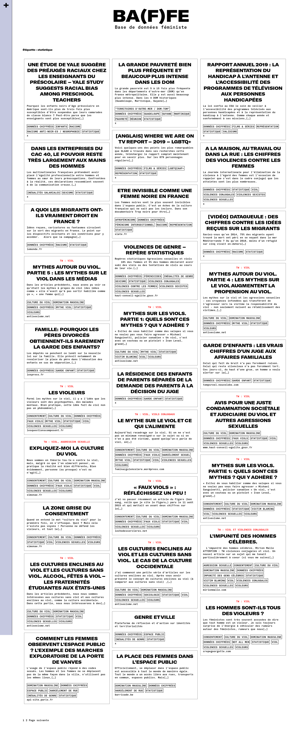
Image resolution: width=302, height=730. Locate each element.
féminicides (152, 276)
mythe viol (64, 307)
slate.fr (121, 233)
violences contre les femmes (136, 286)
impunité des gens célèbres (224, 575)
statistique (90, 131)
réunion (135, 118)
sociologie (152, 594)
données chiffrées (40, 126)
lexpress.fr (35, 374)
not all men (240, 641)
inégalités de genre (178, 276)
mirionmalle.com (214, 589)
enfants (61, 126)
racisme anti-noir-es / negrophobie (53, 131)
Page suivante (39, 720)
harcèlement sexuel (176, 454)
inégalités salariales (43, 192)
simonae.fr (34, 494)
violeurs (33, 312)
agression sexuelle (217, 565)
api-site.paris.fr (40, 699)
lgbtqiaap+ (176, 168)
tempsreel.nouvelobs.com (220, 384)
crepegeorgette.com (217, 651)
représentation (267, 126)
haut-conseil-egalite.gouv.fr (136, 295)
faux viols (35, 421)
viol (255, 189)
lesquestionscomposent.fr (45, 430)
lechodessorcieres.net (131, 530)
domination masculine (68, 302)
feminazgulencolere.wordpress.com (139, 469)
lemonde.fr (34, 249)
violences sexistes (251, 194)
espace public (154, 634)
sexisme (67, 192)
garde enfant (65, 370)
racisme (75, 126)
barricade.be (124, 694)
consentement (36, 415)
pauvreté (121, 118)
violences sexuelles (218, 199)
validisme (230, 131)
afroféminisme (125, 219)
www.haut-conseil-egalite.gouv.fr (227, 447)
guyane (167, 113)
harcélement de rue (64, 690)
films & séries (243, 126)
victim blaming (126, 356)
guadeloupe (152, 113)
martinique (182, 113)
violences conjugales (219, 194)
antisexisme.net (38, 316)
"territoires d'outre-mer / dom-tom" (142, 108)
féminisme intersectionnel (134, 224)
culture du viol (38, 302)
